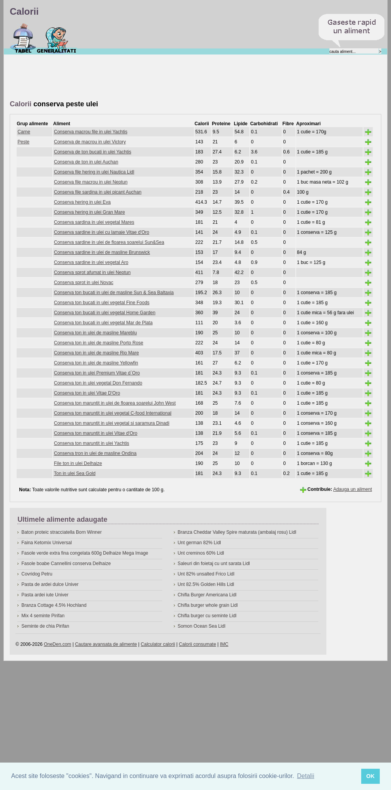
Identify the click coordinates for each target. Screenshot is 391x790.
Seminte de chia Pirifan (45, 626)
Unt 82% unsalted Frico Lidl (206, 574)
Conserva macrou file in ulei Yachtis (90, 132)
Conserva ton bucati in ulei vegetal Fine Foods (101, 302)
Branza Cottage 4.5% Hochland (53, 605)
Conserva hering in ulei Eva (82, 202)
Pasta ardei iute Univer (44, 595)
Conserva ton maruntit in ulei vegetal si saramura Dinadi (111, 423)
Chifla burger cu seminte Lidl (207, 615)
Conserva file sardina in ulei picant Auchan (97, 192)
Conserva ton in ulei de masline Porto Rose (98, 343)
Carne (23, 132)
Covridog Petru (36, 574)
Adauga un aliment (352, 489)
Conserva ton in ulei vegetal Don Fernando (98, 383)
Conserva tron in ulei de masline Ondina (95, 453)
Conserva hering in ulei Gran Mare (89, 212)
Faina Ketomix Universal (46, 542)
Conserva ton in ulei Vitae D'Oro (87, 393)
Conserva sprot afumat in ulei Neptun (92, 272)
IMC (224, 644)
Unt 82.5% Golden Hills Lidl (206, 584)
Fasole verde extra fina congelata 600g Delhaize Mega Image (84, 553)
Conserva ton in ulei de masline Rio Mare (96, 353)
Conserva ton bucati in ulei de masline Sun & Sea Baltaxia (114, 292)
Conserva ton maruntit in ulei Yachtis (91, 443)
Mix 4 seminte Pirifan (42, 615)
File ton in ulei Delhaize (78, 463)
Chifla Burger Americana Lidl (207, 595)
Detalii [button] (305, 776)
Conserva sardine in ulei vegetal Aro (91, 262)
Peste (23, 142)
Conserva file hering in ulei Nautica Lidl (94, 172)
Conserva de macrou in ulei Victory (90, 142)
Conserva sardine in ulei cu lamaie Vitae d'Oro (101, 232)
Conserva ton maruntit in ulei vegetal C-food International (112, 413)
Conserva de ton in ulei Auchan (86, 162)
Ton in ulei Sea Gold (74, 473)
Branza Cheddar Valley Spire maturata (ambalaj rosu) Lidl (237, 532)
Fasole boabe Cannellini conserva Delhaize (66, 563)
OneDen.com (57, 644)
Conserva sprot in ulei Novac (83, 282)
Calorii (23, 38)
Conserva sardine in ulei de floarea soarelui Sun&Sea (109, 242)
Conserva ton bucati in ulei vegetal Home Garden (104, 312)
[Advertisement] (151, 77)
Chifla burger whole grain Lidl (208, 605)
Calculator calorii (158, 644)
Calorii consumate (197, 644)
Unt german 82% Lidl (199, 542)
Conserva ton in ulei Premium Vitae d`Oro (97, 373)
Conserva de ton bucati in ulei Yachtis (92, 152)
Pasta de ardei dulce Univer (49, 584)
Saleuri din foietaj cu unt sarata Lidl (214, 563)
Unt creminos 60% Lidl (201, 553)
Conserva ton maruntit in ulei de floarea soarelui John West (115, 403)
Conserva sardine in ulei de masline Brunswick (102, 252)
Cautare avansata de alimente (106, 644)
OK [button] (370, 776)
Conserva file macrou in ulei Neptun (90, 182)
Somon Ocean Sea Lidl (201, 626)
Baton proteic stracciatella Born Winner (61, 532)
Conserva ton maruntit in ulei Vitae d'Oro (95, 433)
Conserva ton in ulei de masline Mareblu (95, 332)
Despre (56, 38)
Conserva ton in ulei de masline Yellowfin (96, 363)
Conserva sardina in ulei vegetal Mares (94, 222)
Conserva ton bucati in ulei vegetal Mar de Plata (103, 322)
